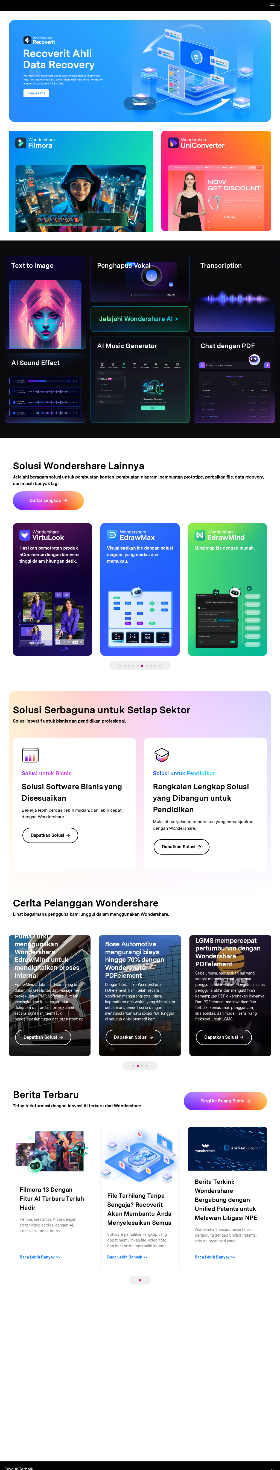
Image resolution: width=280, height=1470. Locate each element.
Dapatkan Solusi (50, 835)
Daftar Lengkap (45, 500)
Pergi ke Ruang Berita (222, 1101)
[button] (35, 71)
